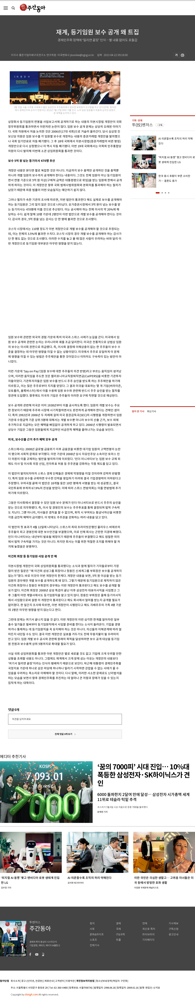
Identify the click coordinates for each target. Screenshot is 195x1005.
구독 (160, 125)
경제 (118, 923)
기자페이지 (148, 939)
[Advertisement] (39, 290)
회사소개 (15, 981)
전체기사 (94, 945)
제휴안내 (49, 981)
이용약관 (70, 981)
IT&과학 (120, 934)
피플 (118, 939)
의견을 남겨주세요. (21, 719)
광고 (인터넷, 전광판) (32, 981)
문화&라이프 (97, 934)
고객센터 (59, 981)
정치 (92, 923)
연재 (144, 923)
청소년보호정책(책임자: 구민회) (112, 981)
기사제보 (173, 923)
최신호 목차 (148, 929)
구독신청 (173, 929)
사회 (92, 929)
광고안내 (173, 934)
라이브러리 (148, 934)
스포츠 (93, 939)
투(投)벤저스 (142, 124)
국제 (118, 929)
